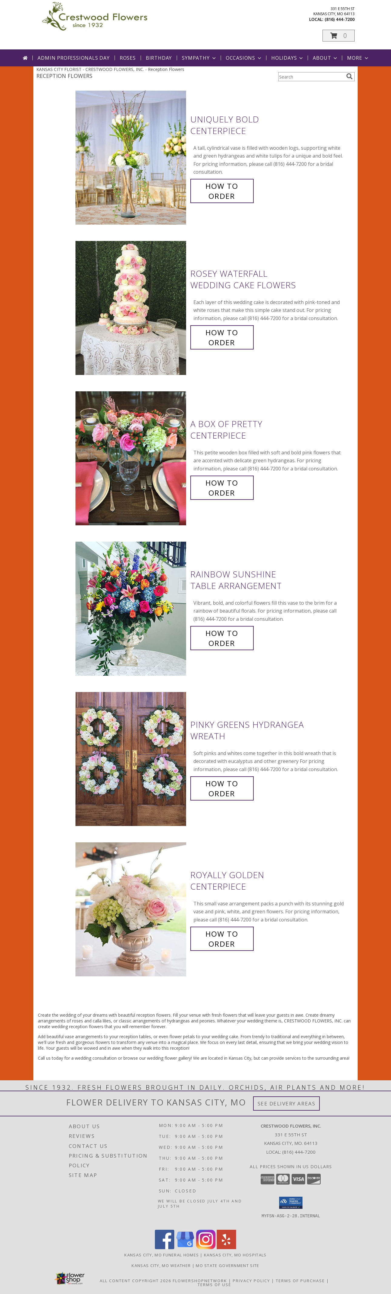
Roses (128, 58)
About (325, 58)
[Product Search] (311, 76)
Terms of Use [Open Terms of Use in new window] (214, 1284)
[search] (349, 76)
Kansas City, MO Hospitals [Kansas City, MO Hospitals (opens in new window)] (235, 1255)
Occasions (244, 58)
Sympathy (199, 58)
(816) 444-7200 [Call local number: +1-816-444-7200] (340, 19)
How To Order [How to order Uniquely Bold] (222, 191)
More (358, 58)
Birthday (159, 58)
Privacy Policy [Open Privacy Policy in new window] (251, 1280)
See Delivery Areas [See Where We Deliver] (287, 1103)
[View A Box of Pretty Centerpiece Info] (131, 458)
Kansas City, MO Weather (161, 1265)
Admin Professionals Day (73, 58)
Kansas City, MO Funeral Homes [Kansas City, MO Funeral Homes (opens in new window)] (161, 1255)
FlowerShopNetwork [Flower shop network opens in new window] (200, 1280)
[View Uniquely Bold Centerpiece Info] (131, 158)
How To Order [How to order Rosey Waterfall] (222, 337)
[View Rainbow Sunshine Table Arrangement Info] (131, 609)
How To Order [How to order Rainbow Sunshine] (222, 638)
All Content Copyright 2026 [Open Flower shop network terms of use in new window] (135, 1280)
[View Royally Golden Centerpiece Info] (131, 909)
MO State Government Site (227, 1265)
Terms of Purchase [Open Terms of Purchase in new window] (300, 1280)
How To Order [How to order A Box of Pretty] (222, 488)
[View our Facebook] (164, 1247)
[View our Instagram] (206, 1247)
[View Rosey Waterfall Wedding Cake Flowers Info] (131, 308)
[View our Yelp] (226, 1247)
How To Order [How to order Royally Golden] (222, 939)
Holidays (287, 58)
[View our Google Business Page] (185, 1247)
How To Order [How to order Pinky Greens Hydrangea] (222, 788)
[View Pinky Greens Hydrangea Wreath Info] (131, 759)
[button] (338, 36)
